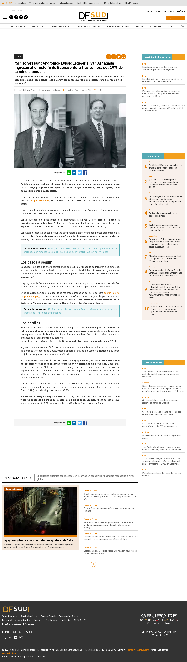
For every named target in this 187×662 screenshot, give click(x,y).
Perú (144, 76)
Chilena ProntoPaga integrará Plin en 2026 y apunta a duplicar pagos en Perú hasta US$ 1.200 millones (163, 108)
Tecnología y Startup (60, 26)
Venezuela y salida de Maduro (42, 3)
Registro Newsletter (175, 18)
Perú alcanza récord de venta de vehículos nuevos (162, 474)
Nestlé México (131, 3)
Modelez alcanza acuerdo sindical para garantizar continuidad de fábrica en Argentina (165, 258)
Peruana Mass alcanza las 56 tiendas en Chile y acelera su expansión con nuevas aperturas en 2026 (161, 93)
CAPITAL (167, 631)
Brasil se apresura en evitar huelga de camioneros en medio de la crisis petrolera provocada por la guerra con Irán (110, 496)
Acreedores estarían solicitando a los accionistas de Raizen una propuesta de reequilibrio (161, 374)
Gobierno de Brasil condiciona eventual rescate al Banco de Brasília (160, 401)
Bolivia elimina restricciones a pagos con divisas (163, 214)
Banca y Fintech (38, 26)
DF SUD (149, 631)
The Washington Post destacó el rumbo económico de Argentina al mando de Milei (162, 448)
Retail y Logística (18, 26)
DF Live (155, 635)
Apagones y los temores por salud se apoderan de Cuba (38, 540)
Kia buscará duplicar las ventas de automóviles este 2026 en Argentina (159, 424)
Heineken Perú (20, 3)
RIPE (144, 64)
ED (174, 631)
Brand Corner (155, 26)
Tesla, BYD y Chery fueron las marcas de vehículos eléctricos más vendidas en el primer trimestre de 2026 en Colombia (161, 461)
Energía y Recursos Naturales (88, 26)
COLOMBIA (169, 11)
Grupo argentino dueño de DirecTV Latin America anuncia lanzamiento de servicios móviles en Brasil (165, 273)
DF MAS (158, 631)
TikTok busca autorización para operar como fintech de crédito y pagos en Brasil (164, 227)
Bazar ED (164, 635)
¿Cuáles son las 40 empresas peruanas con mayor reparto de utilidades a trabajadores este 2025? (163, 183)
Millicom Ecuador (66, 3)
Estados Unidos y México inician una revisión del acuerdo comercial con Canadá (110, 552)
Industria (139, 26)
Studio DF (172, 26)
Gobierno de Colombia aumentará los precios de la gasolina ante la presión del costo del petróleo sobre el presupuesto (165, 243)
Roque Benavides (40, 200)
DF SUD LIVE (79, 620)
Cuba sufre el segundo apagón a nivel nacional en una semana (109, 509)
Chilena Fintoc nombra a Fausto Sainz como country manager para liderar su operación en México (166, 310)
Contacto (29, 624)
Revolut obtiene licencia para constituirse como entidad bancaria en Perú (162, 80)
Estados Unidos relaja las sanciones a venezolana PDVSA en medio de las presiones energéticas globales (111, 537)
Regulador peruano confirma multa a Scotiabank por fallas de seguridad (159, 68)
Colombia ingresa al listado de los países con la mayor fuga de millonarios (161, 413)
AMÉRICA (181, 11)
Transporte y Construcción (118, 26)
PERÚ (158, 11)
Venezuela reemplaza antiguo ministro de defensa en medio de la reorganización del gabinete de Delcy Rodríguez (109, 525)
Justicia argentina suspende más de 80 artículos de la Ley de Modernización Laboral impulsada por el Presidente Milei (165, 200)
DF (143, 631)
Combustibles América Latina (89, 3)
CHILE (149, 11)
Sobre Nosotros (9, 616)
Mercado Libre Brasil (113, 3)
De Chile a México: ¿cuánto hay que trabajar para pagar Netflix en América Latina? (165, 168)
